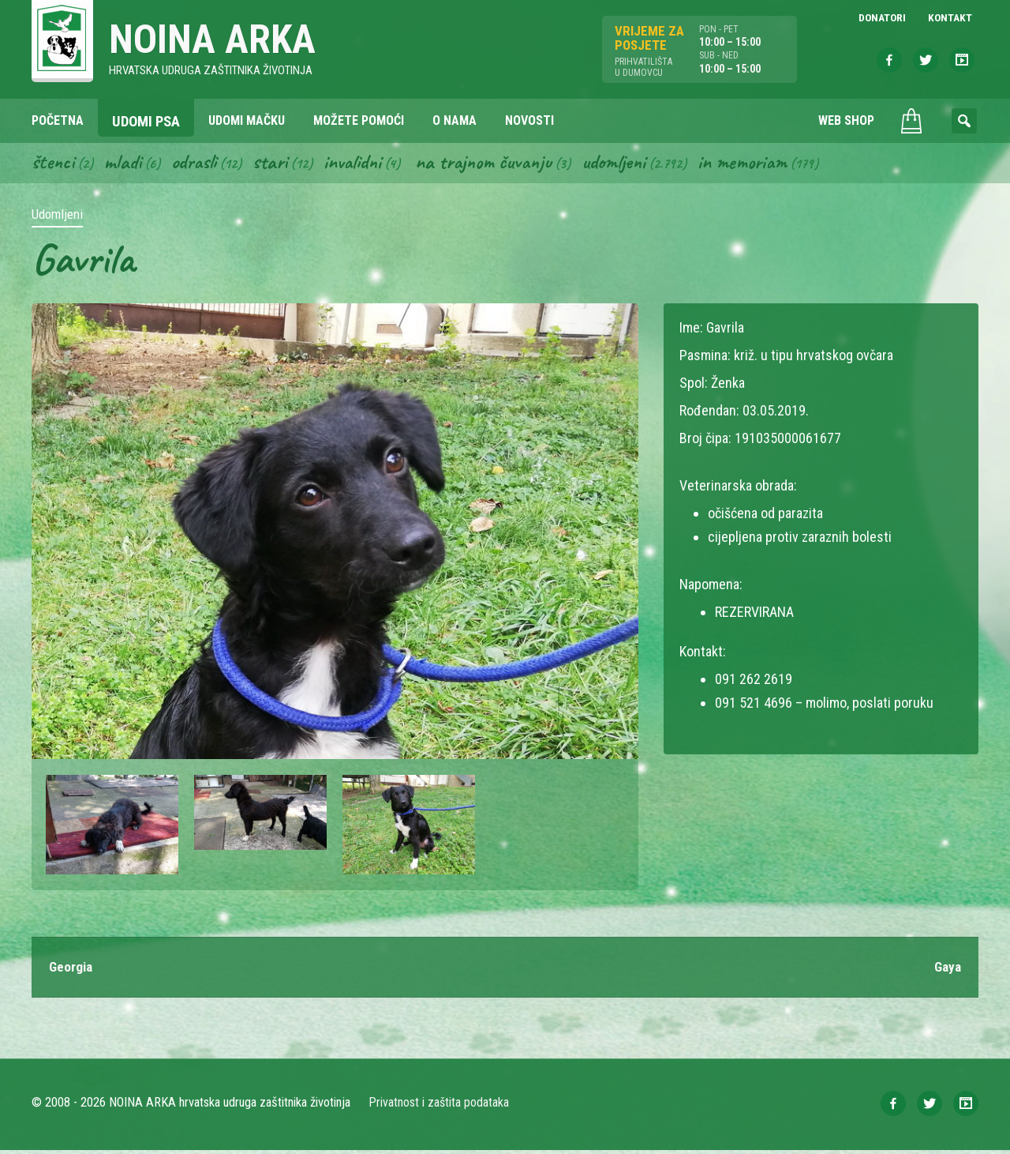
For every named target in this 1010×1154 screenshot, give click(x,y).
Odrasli (199, 164)
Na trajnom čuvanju (498, 164)
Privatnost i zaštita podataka (440, 1106)
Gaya (946, 970)
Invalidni (361, 164)
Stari (277, 164)
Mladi (125, 164)
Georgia (72, 970)
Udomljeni (633, 164)
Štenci (54, 164)
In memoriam (764, 164)
